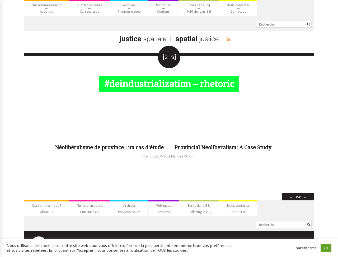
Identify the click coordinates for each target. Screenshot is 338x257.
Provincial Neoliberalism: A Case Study (222, 147)
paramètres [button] (306, 248)
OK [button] (326, 248)
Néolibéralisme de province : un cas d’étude (109, 147)
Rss (227, 39)
